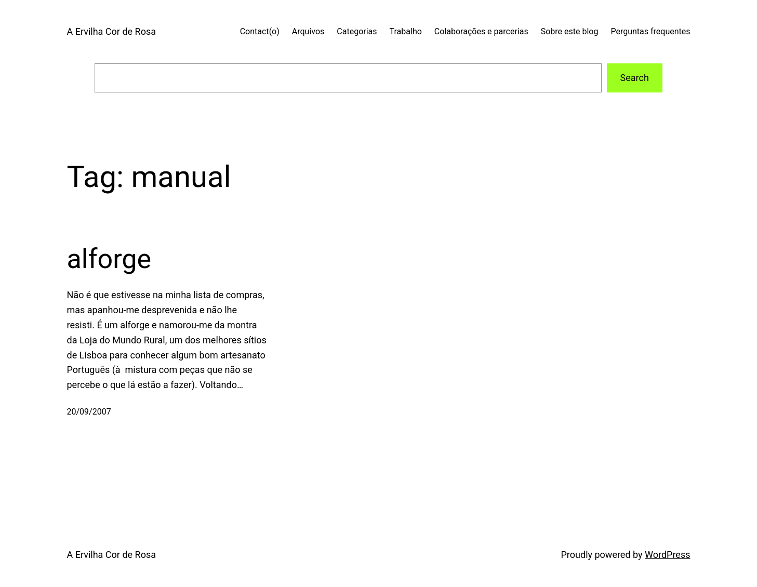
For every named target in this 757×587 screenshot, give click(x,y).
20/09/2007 (89, 412)
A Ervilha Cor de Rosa (111, 31)
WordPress (667, 554)
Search (634, 77)
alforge (109, 259)
